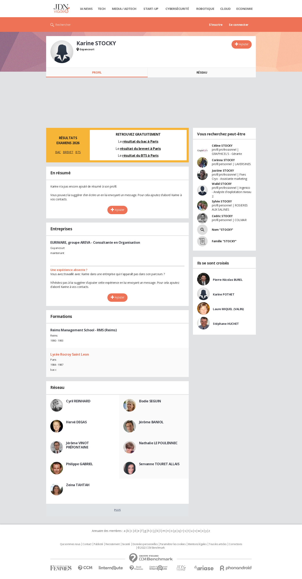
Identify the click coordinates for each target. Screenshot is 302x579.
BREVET (68, 152)
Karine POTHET (223, 294)
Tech (101, 8)
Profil (97, 72)
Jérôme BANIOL (151, 422)
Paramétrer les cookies (173, 544)
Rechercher (63, 24)
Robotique (205, 8)
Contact (87, 544)
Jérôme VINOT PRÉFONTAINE (77, 445)
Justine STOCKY (223, 170)
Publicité (98, 544)
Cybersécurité (177, 8)
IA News (86, 8)
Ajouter (244, 44)
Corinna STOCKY (223, 160)
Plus (117, 510)
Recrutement (112, 544)
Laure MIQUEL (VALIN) (228, 309)
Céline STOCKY (222, 146)
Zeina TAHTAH (78, 485)
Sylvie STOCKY (222, 201)
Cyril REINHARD (78, 401)
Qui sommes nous (70, 544)
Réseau (202, 72)
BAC (58, 152)
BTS (78, 152)
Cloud (225, 8)
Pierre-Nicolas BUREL (228, 280)
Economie (244, 8)
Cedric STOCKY (222, 216)
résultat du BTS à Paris (140, 155)
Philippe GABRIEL (79, 464)
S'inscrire (216, 24)
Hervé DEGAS (76, 422)
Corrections (235, 544)
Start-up (150, 8)
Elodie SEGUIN (150, 401)
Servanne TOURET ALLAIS (159, 464)
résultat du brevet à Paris (140, 148)
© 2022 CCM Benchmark (151, 547)
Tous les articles (217, 544)
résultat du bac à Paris (140, 141)
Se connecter (239, 24)
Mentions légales (197, 544)
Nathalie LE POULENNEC (158, 443)
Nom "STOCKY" (222, 230)
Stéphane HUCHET (226, 324)
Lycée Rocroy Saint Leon (69, 354)
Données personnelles (145, 544)
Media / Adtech (124, 8)
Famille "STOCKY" (224, 241)
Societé (126, 544)
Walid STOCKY (222, 184)
